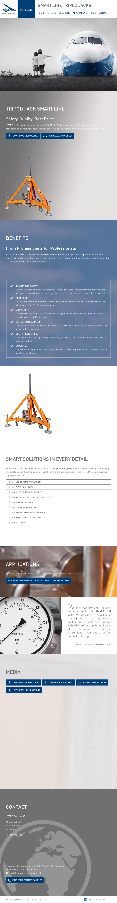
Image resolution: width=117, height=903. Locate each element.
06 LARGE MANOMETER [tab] (24, 507)
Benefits (44, 13)
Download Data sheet (60, 135)
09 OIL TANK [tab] (18, 522)
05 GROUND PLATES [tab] (22, 502)
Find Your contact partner (27, 880)
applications (80, 13)
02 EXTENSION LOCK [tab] (23, 487)
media (93, 13)
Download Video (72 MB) (26, 682)
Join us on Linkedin (96, 900)
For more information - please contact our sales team (38, 580)
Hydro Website (45, 900)
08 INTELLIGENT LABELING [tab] (26, 517)
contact (103, 13)
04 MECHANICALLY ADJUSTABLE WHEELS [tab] (33, 497)
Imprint (9, 900)
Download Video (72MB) (25, 135)
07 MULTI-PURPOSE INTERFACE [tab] (28, 512)
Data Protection (21, 900)
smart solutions (61, 13)
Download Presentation (26, 690)
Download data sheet (61, 682)
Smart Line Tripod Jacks (64, 5)
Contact (33, 900)
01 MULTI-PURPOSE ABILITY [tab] (26, 482)
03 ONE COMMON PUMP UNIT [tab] (27, 492)
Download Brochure (94, 682)
